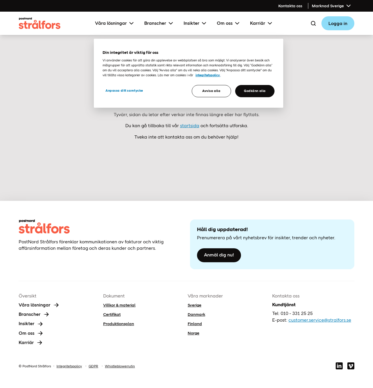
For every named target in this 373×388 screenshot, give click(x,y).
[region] (188, 73)
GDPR (93, 366)
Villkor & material (119, 305)
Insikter (195, 23)
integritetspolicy (208, 75)
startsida (189, 125)
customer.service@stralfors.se (319, 320)
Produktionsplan (118, 323)
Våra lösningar (115, 23)
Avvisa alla (211, 91)
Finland (195, 323)
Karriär (261, 23)
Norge (193, 333)
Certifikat (112, 314)
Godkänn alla (255, 91)
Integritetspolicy (69, 366)
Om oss (229, 23)
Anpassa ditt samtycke (124, 90)
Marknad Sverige (332, 5)
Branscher (159, 23)
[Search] (313, 23)
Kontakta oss (290, 5)
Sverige (194, 305)
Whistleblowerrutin (120, 366)
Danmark (196, 314)
